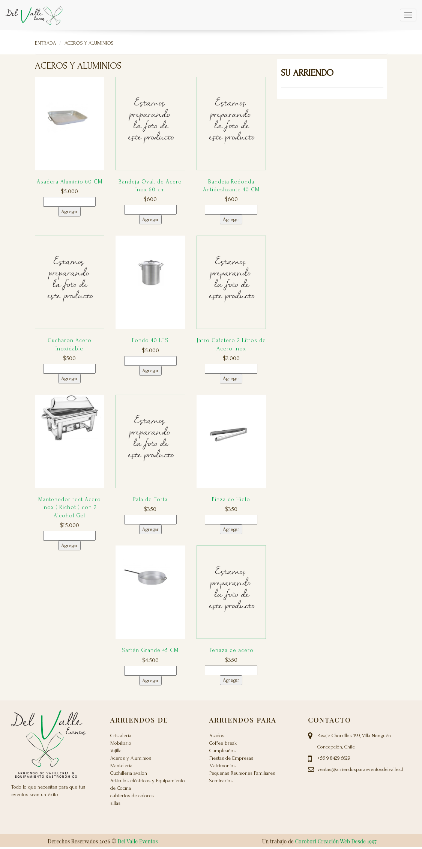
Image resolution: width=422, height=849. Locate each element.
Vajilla (116, 750)
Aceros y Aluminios (89, 43)
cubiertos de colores (132, 795)
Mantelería (121, 765)
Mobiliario (120, 743)
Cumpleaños (222, 750)
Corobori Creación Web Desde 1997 (335, 841)
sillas (115, 803)
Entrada (45, 43)
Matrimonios (222, 765)
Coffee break (223, 743)
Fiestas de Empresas (231, 758)
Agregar (69, 211)
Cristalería (120, 735)
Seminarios (221, 780)
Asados (216, 735)
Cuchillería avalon (128, 773)
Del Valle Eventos (137, 841)
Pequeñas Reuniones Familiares (242, 773)
